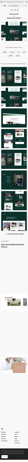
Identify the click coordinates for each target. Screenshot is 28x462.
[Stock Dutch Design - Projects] (14, 384)
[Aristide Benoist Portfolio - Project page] (14, 260)
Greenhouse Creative (14, 18)
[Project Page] (14, 138)
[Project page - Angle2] (14, 322)
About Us (17, 440)
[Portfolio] (14, 221)
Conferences (4, 440)
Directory (3, 438)
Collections (3, 434)
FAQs (16, 438)
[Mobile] (14, 76)
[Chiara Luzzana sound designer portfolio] (14, 343)
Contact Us (17, 443)
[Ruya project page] (14, 302)
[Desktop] (14, 97)
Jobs (16, 434)
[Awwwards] (5, 5)
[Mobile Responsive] (14, 159)
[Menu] (14, 180)
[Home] (14, 200)
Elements (3, 436)
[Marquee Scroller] (14, 118)
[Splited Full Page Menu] (14, 281)
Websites (3, 432)
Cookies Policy (20, 453)
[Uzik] (14, 363)
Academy (17, 432)
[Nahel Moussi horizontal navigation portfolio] (14, 405)
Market (16, 436)
